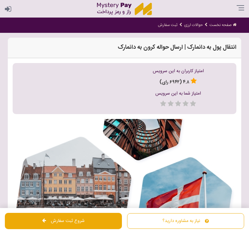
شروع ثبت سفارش (63, 221)
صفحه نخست (222, 25)
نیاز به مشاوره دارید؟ (185, 221)
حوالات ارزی (193, 25)
